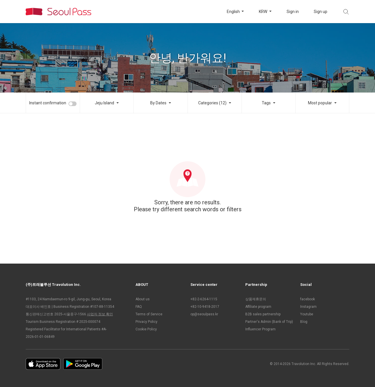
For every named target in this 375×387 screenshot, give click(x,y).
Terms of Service (148, 314)
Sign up (320, 11)
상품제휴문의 (255, 299)
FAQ (138, 307)
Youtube (306, 314)
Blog (303, 322)
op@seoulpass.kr (204, 314)
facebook (307, 299)
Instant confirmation (47, 103)
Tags (266, 103)
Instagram (308, 307)
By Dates (158, 103)
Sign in (293, 11)
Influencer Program (260, 329)
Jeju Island (104, 103)
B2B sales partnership (263, 314)
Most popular (320, 103)
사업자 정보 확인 (100, 314)
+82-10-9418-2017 (204, 307)
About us (142, 299)
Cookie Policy (146, 329)
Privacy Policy (146, 322)
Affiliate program (258, 307)
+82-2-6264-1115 (203, 299)
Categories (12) (212, 103)
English (234, 11)
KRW (263, 11)
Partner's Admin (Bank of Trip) (269, 322)
